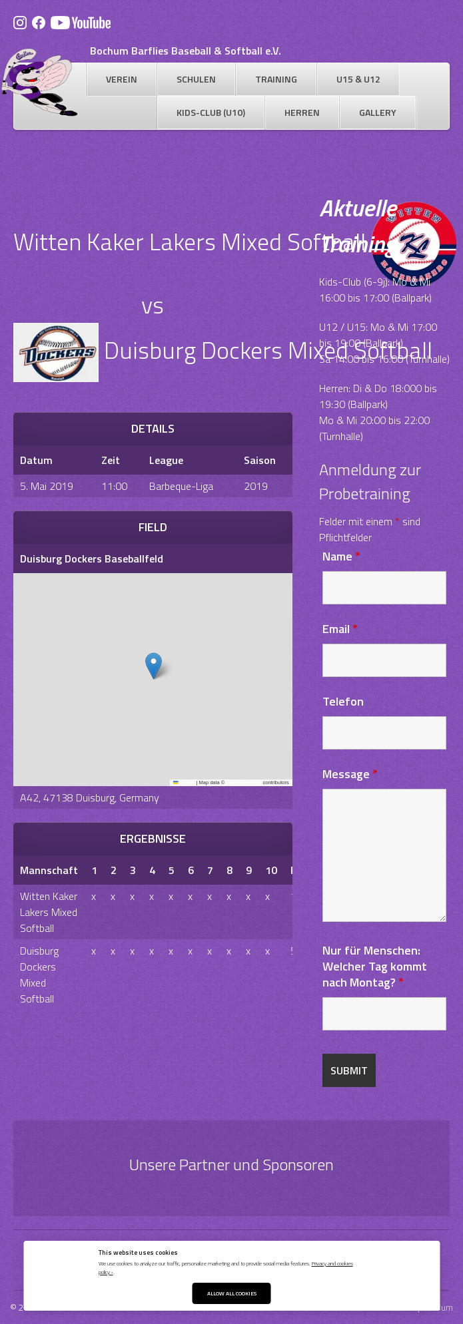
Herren (302, 112)
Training (276, 79)
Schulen (196, 79)
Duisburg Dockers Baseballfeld (91, 558)
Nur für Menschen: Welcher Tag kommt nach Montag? (374, 966)
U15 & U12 (358, 79)
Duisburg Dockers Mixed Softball (39, 974)
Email (340, 629)
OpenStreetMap (243, 782)
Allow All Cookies (231, 1293)
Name (341, 556)
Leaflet (184, 782)
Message (350, 774)
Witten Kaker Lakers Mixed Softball (48, 912)
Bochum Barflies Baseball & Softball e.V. (185, 51)
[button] (153, 666)
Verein (121, 79)
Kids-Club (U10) (211, 112)
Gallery (377, 112)
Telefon (343, 701)
